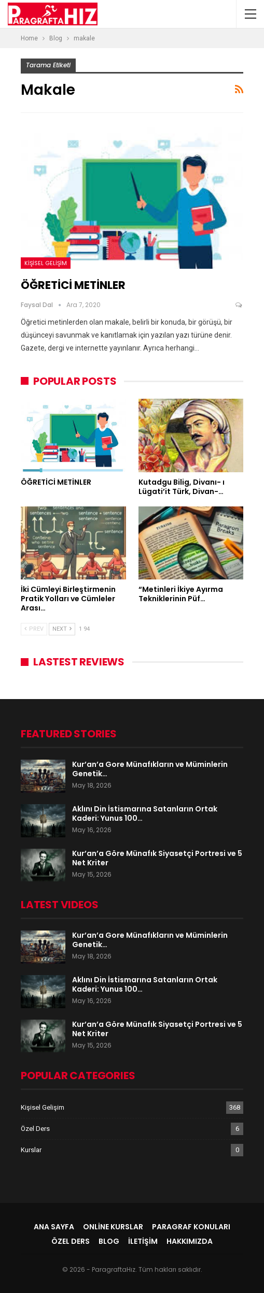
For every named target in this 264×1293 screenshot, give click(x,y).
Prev (34, 629)
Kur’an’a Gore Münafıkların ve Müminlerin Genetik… (150, 769)
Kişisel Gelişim (45, 263)
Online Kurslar (113, 1227)
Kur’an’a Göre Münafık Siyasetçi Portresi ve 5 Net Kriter (157, 858)
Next (62, 629)
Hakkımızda (189, 1241)
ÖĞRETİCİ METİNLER (73, 285)
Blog (109, 1241)
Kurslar (31, 1150)
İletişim (143, 1241)
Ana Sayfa (54, 1227)
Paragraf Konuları (191, 1227)
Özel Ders (35, 1128)
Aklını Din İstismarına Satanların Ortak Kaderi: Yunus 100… (144, 813)
